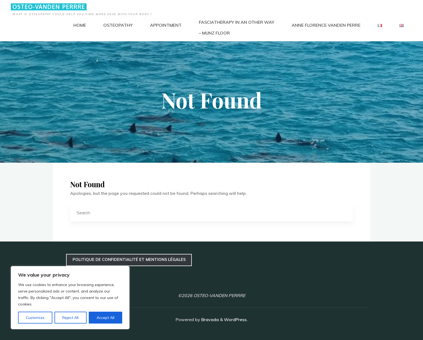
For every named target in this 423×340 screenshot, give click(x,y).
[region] (70, 297)
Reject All (70, 317)
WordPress (235, 319)
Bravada (209, 319)
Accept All (105, 317)
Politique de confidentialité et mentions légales (129, 259)
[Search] (344, 213)
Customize (35, 317)
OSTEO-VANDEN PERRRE (48, 6)
